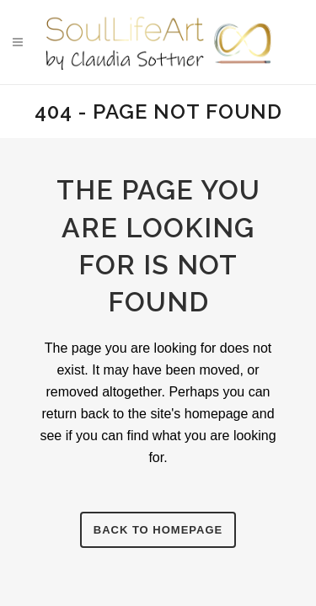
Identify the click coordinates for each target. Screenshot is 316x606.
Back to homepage (158, 530)
